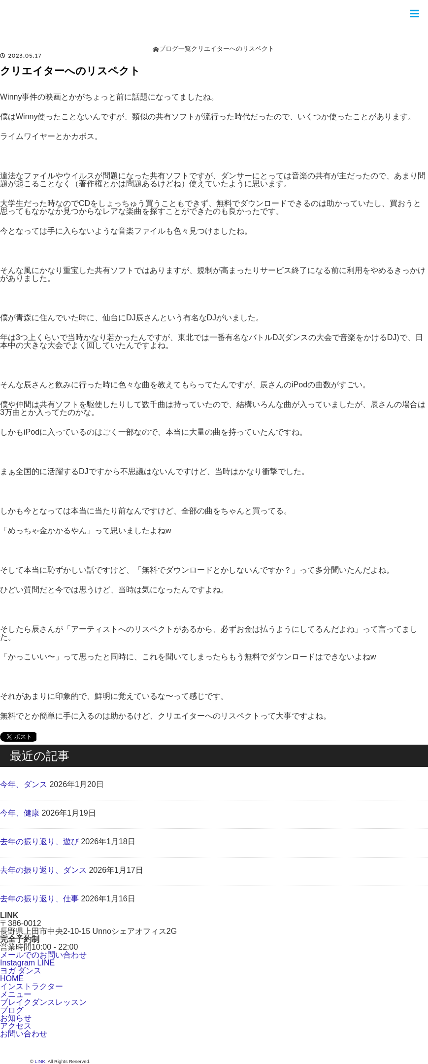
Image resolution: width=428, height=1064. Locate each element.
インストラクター (31, 986)
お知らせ (16, 1018)
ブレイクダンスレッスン (43, 1002)
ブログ (12, 1010)
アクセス (16, 1026)
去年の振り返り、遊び (39, 841)
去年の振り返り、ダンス (43, 870)
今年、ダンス (23, 784)
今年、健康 (19, 813)
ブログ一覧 (175, 48)
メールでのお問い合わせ (43, 955)
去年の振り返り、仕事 (39, 898)
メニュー (16, 994)
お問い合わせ (23, 1034)
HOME (12, 978)
